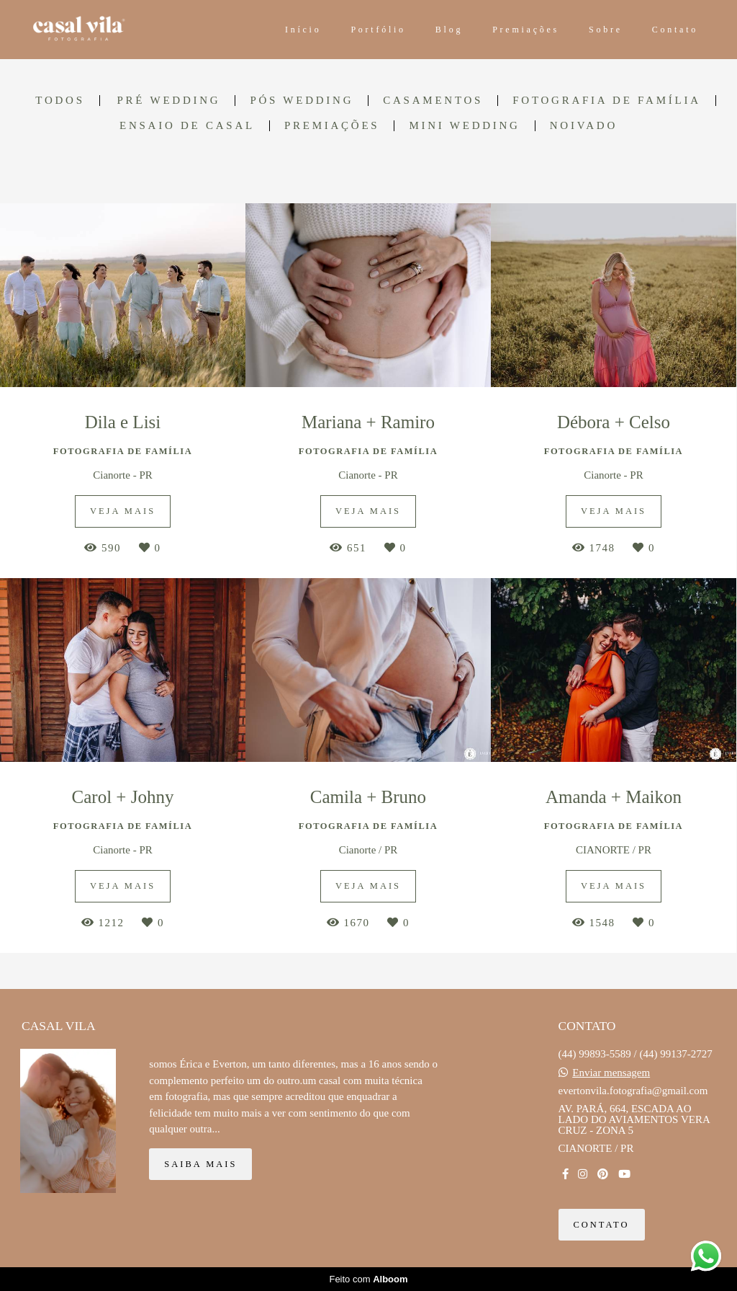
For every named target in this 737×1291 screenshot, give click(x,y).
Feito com (368, 1279)
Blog (449, 30)
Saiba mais (200, 1164)
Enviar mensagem (611, 1073)
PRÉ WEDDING (168, 100)
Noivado (584, 125)
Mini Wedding (464, 125)
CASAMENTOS (433, 100)
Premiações (525, 30)
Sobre (606, 30)
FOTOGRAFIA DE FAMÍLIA (606, 100)
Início (303, 30)
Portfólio (378, 30)
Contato (675, 30)
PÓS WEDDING (301, 100)
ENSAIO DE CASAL (187, 125)
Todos (59, 100)
